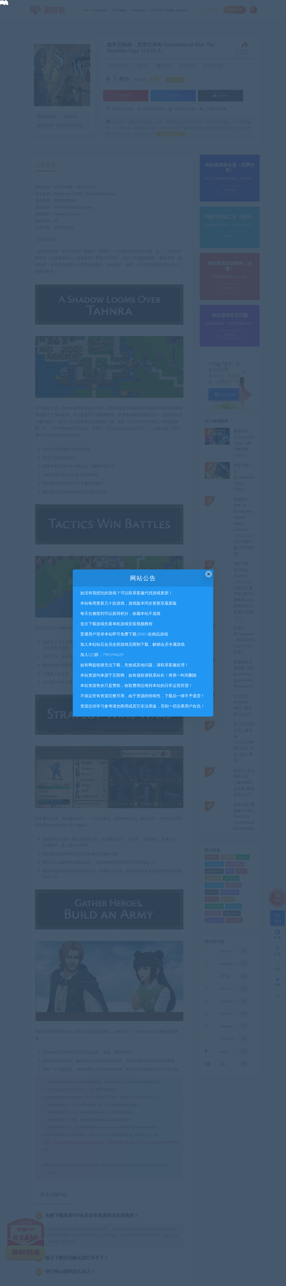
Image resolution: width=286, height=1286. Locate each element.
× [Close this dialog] (208, 574)
